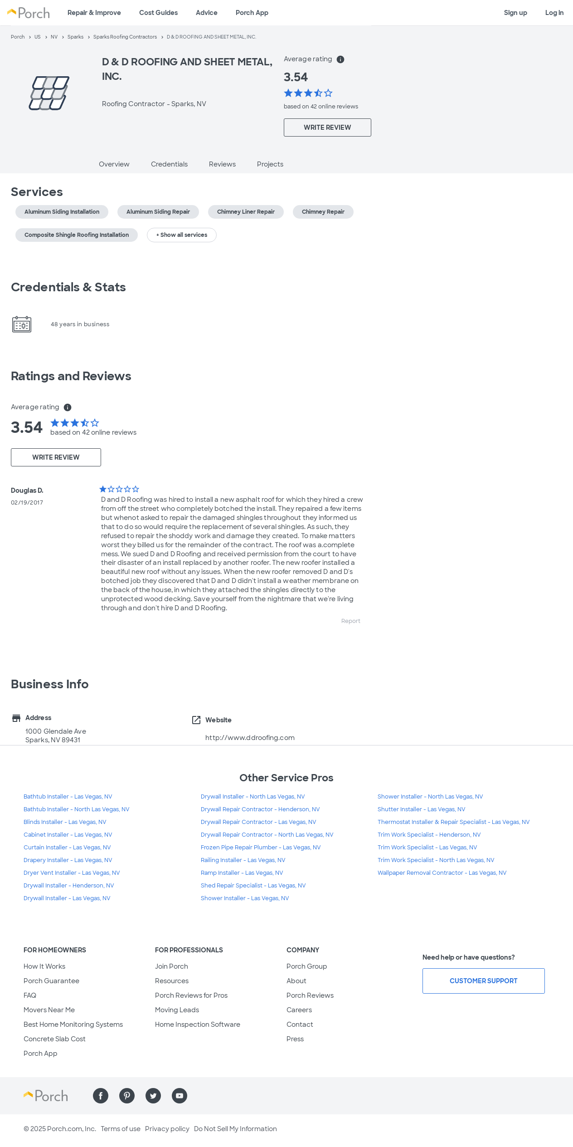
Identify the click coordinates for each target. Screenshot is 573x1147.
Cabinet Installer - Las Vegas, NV (68, 834)
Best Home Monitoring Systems (73, 1024)
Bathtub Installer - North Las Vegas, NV (77, 809)
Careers (299, 1010)
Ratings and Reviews (71, 376)
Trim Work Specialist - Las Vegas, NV (427, 847)
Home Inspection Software (197, 1024)
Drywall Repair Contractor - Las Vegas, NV (258, 822)
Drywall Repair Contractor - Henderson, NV (260, 809)
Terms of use (121, 1129)
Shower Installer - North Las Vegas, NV (430, 796)
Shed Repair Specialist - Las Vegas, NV (253, 885)
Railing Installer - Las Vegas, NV (243, 860)
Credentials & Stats (68, 287)
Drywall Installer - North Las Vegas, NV (253, 796)
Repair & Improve (94, 13)
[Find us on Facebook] (100, 1095)
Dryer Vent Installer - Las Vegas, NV (72, 873)
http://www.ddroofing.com (249, 738)
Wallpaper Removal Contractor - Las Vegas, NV (442, 873)
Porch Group (306, 966)
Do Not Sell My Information (235, 1129)
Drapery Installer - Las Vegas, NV (68, 860)
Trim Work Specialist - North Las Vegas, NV (436, 860)
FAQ (30, 995)
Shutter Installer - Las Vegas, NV (422, 809)
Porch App (252, 13)
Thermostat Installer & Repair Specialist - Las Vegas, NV (454, 822)
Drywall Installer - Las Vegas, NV (67, 898)
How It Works (44, 966)
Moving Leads (177, 1010)
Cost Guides (158, 13)
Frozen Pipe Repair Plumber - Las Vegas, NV (261, 847)
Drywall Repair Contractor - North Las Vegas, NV (267, 834)
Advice (207, 13)
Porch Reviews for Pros (191, 995)
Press (295, 1039)
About (296, 981)
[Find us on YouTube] (179, 1095)
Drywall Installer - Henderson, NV (69, 885)
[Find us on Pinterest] (127, 1095)
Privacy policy (167, 1129)
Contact (299, 1024)
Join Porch (171, 966)
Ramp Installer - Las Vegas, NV (242, 873)
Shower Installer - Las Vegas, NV (245, 898)
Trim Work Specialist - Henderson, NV (429, 834)
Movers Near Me (49, 1010)
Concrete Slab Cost (55, 1039)
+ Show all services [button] (181, 235)
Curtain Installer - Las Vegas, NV (67, 847)
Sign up (515, 13)
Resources (172, 981)
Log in (554, 13)
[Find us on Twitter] (153, 1095)
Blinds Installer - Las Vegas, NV (65, 822)
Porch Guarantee (51, 981)
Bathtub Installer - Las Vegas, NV (68, 796)
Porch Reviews (310, 995)
